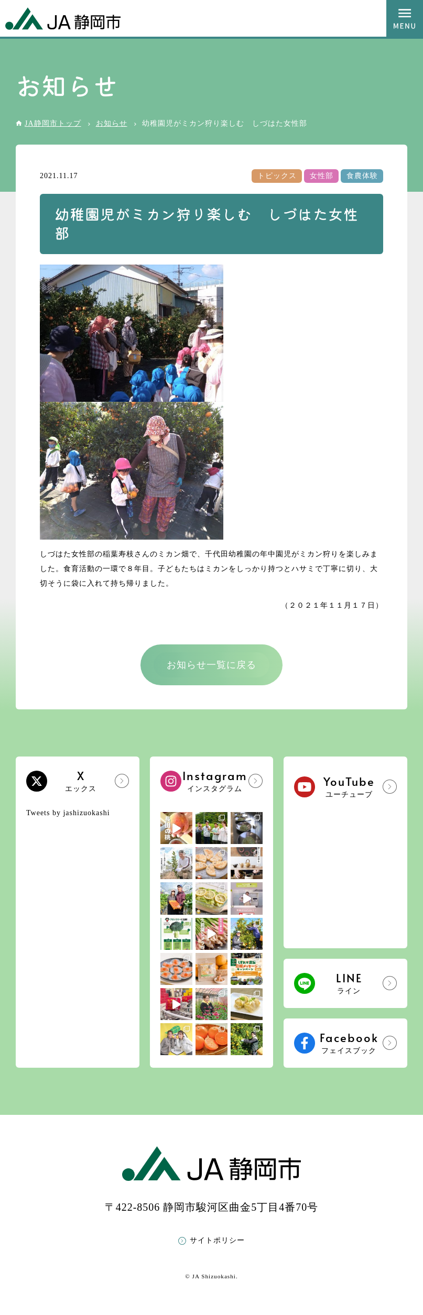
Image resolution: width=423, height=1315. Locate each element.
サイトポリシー (217, 1240)
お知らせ (111, 123)
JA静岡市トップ (53, 123)
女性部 (321, 176)
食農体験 (362, 176)
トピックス (277, 176)
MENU (404, 18)
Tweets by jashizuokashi (68, 813)
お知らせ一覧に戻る (211, 665)
